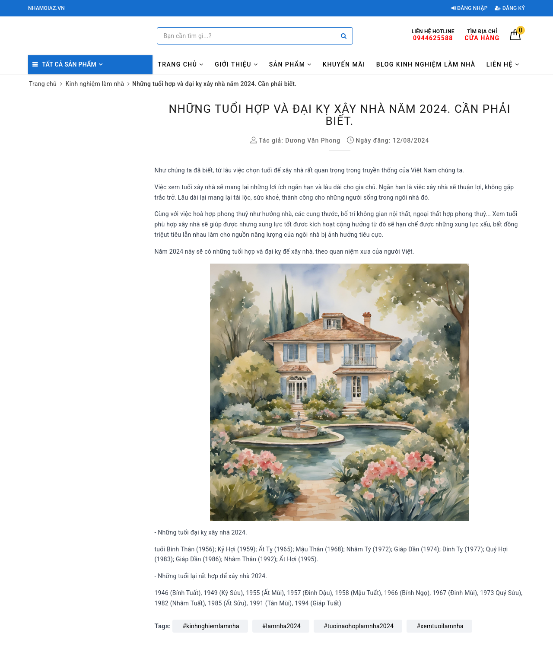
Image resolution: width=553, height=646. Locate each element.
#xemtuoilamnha (440, 626)
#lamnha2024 (281, 626)
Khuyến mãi (344, 64)
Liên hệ (503, 64)
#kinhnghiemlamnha (210, 626)
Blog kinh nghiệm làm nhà (426, 64)
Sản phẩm (290, 64)
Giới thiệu (236, 64)
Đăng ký (510, 8)
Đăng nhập (469, 8)
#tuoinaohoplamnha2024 (359, 626)
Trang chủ (181, 64)
